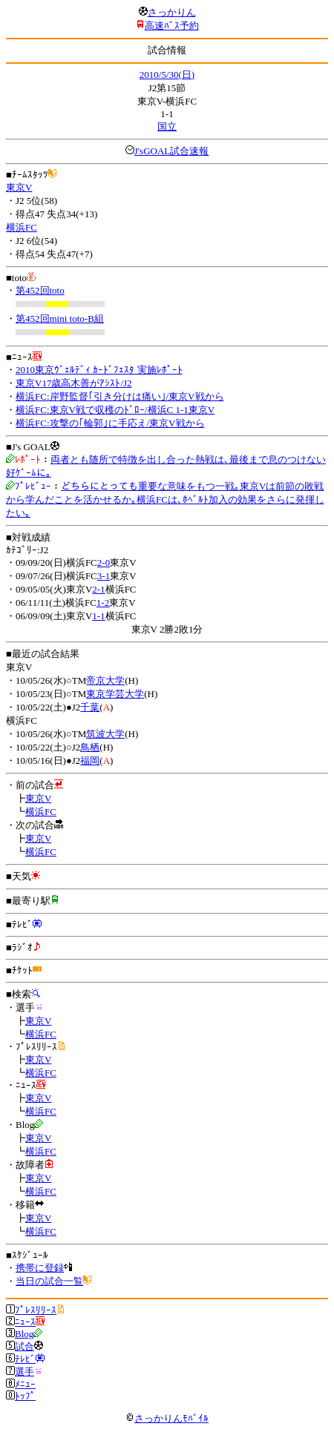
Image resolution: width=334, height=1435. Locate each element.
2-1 (98, 589)
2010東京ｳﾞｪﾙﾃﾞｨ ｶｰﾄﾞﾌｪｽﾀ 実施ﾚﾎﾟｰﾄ (99, 369)
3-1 (103, 575)
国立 (167, 126)
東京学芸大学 (115, 693)
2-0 (103, 562)
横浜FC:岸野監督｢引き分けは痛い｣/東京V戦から (120, 396)
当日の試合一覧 (49, 1281)
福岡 (89, 760)
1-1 (98, 615)
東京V (19, 187)
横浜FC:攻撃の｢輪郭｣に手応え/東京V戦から (110, 423)
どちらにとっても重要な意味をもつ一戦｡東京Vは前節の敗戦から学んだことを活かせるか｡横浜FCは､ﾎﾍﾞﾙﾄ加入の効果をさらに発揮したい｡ (165, 499)
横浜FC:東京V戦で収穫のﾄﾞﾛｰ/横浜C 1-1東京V (115, 409)
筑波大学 (105, 733)
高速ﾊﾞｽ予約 (172, 25)
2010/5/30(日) (167, 74)
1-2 (102, 602)
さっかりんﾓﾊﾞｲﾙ (167, 1418)
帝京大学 (105, 680)
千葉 (89, 707)
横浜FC (21, 227)
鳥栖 (89, 747)
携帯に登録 (40, 1267)
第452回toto (40, 290)
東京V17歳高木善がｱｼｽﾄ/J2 (74, 383)
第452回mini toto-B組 (60, 318)
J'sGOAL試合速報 (171, 150)
